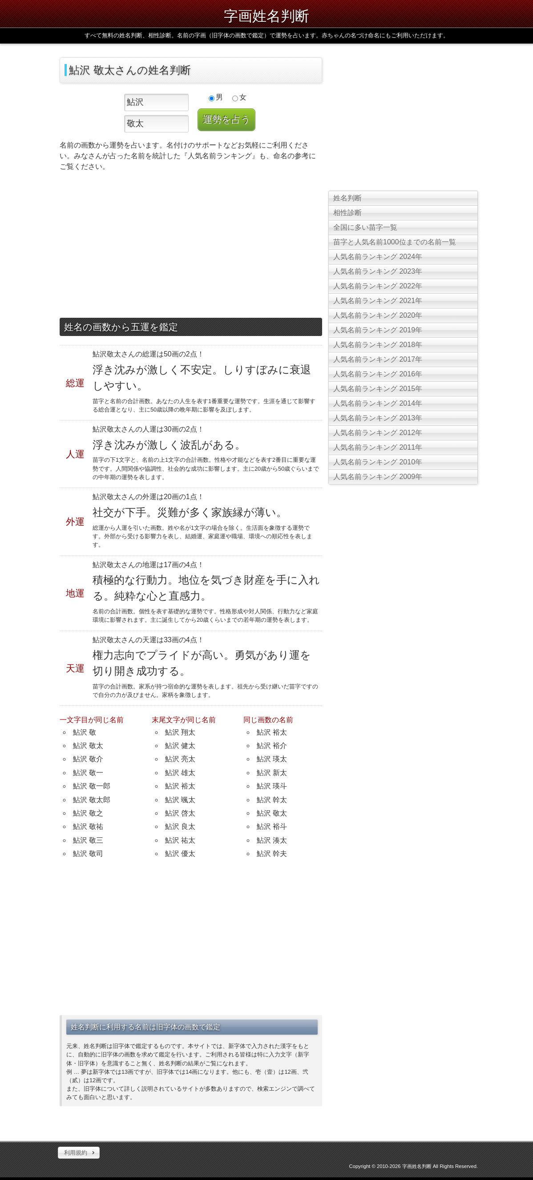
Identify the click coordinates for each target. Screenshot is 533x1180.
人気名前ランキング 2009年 (377, 476)
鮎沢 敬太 (88, 745)
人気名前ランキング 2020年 (377, 315)
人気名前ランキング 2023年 (377, 271)
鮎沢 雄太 (180, 772)
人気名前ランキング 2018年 (377, 344)
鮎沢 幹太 (272, 800)
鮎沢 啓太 (180, 813)
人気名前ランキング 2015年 (377, 388)
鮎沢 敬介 (88, 759)
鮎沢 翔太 (180, 732)
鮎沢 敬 (84, 732)
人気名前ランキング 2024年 (377, 256)
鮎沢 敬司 (88, 853)
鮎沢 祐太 (180, 840)
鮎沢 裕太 (180, 786)
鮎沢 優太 (180, 853)
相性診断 (347, 212)
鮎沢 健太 (180, 745)
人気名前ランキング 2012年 (377, 432)
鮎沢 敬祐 (88, 826)
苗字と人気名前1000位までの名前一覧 (394, 242)
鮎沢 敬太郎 (91, 800)
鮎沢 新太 (272, 772)
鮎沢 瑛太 (272, 759)
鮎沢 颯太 (180, 800)
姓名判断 (347, 198)
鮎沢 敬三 (88, 840)
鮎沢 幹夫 (272, 853)
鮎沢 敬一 (88, 772)
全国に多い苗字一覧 (365, 227)
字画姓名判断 (266, 16)
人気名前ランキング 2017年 (377, 359)
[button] (79, 1153)
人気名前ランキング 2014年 (377, 403)
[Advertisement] (191, 246)
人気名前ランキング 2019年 (377, 330)
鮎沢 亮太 (180, 759)
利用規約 (75, 1152)
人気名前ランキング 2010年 (377, 462)
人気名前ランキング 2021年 (377, 300)
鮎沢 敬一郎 (91, 786)
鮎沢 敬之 (88, 813)
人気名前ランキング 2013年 (377, 418)
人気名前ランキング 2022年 (377, 286)
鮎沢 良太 (180, 826)
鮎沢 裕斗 (272, 826)
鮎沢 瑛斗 (272, 786)
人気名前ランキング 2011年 (377, 447)
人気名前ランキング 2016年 (377, 374)
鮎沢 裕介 (272, 745)
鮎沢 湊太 (272, 840)
